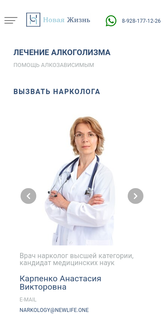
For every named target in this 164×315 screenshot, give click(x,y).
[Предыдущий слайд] (28, 196)
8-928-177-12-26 (141, 21)
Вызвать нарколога (57, 92)
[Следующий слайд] (135, 196)
